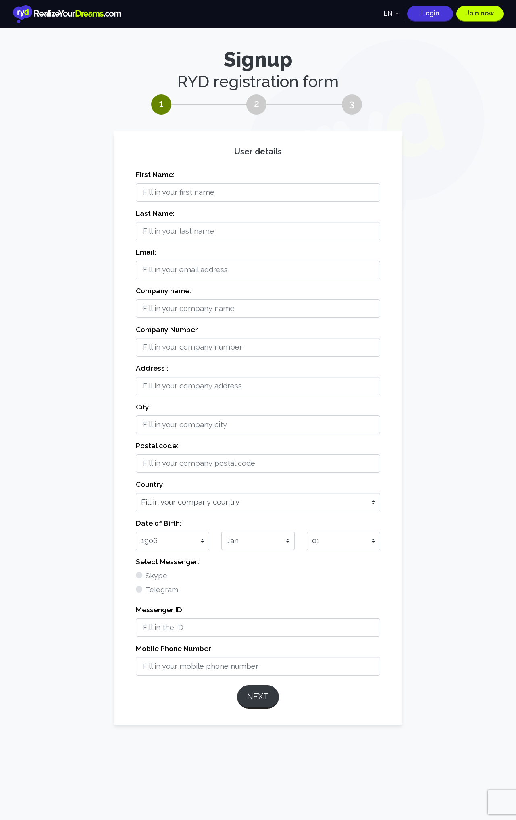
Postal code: (157, 445)
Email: (146, 252)
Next (258, 696)
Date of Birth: (158, 523)
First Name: (155, 174)
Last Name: (155, 213)
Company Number (167, 329)
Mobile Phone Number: (174, 648)
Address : (152, 368)
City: (143, 407)
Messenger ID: (160, 609)
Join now (480, 13)
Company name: (163, 290)
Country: (150, 484)
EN (388, 13)
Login (430, 13)
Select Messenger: (167, 561)
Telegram (162, 589)
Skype (156, 575)
